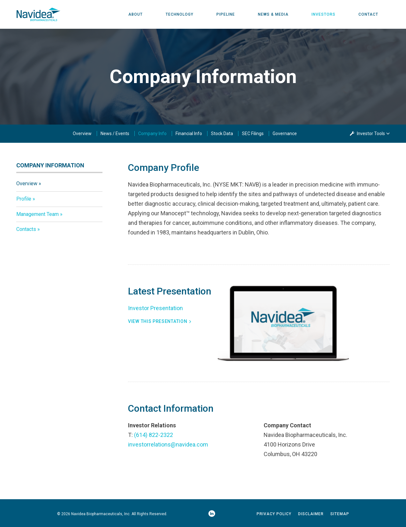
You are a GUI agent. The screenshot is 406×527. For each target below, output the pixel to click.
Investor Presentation (155, 308)
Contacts (26, 229)
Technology (179, 14)
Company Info (152, 133)
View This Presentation (157, 321)
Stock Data (222, 133)
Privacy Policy (274, 514)
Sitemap (339, 514)
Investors (323, 14)
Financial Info (189, 133)
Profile (23, 199)
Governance (285, 133)
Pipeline (225, 14)
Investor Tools (371, 133)
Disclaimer (311, 514)
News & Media (273, 14)
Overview (82, 133)
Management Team (37, 214)
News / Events (115, 133)
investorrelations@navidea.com (168, 444)
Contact (368, 14)
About (135, 14)
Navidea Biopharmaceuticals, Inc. (101, 514)
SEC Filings (253, 133)
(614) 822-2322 (153, 435)
